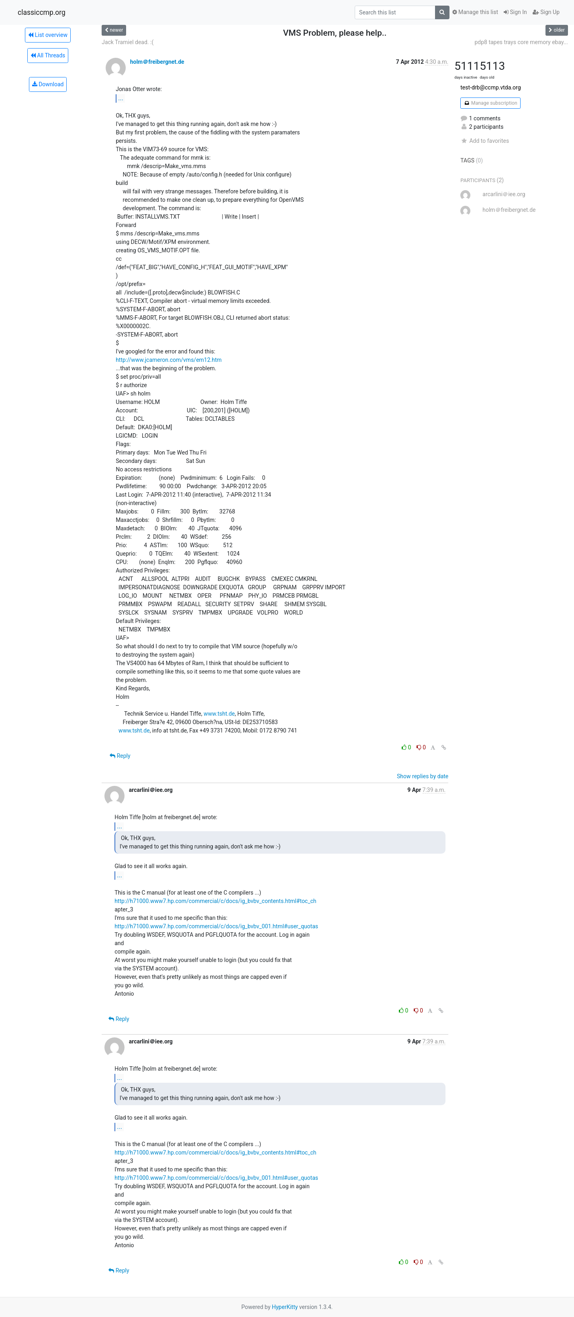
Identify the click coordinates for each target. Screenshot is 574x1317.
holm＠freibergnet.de (157, 62)
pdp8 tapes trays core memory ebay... (521, 42)
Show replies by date (422, 776)
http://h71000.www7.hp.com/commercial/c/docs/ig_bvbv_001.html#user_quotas (216, 926)
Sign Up (546, 12)
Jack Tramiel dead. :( (127, 42)
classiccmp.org (41, 12)
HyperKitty (285, 1307)
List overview (47, 35)
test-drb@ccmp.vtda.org (490, 87)
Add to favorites (484, 141)
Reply (120, 756)
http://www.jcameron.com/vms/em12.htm (169, 360)
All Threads (48, 55)
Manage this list (475, 12)
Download (48, 84)
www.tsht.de (219, 713)
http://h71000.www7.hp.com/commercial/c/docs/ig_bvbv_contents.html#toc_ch (215, 901)
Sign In (515, 12)
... (120, 98)
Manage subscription (490, 103)
